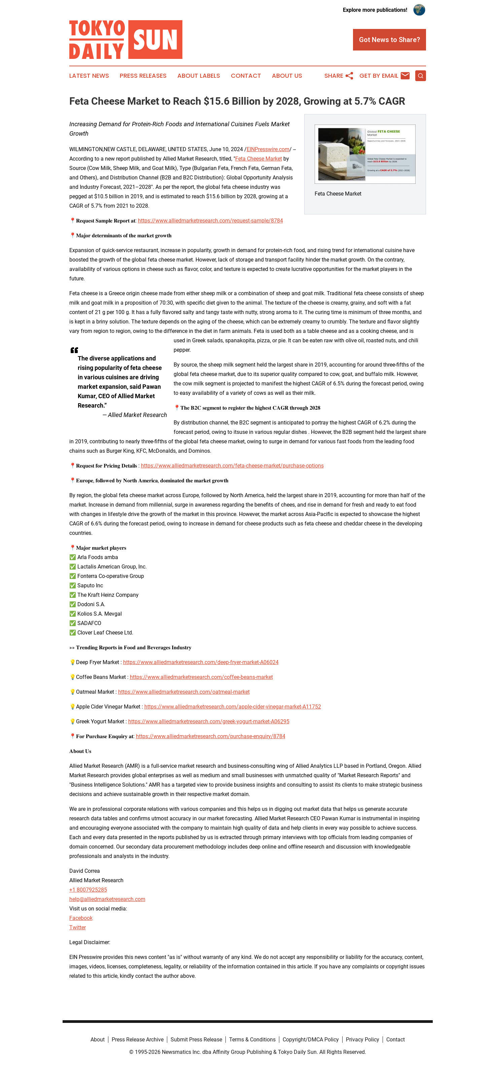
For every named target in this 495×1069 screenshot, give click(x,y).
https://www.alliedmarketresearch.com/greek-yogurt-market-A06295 (208, 721)
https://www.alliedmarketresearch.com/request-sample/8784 (210, 220)
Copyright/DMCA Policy (311, 1039)
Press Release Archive (138, 1039)
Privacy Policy (362, 1039)
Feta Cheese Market (258, 159)
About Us (287, 75)
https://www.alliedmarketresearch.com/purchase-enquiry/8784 (210, 736)
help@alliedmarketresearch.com (107, 899)
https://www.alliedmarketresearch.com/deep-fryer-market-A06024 (201, 662)
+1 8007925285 (88, 890)
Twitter (77, 927)
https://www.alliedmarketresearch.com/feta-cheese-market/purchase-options (232, 465)
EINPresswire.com (268, 149)
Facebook (81, 918)
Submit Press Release (196, 1039)
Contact (246, 75)
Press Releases (143, 75)
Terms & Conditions (252, 1039)
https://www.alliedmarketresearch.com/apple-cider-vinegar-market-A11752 (232, 706)
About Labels (198, 75)
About (98, 1039)
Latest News (89, 75)
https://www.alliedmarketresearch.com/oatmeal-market (184, 692)
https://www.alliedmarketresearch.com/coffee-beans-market (201, 677)
